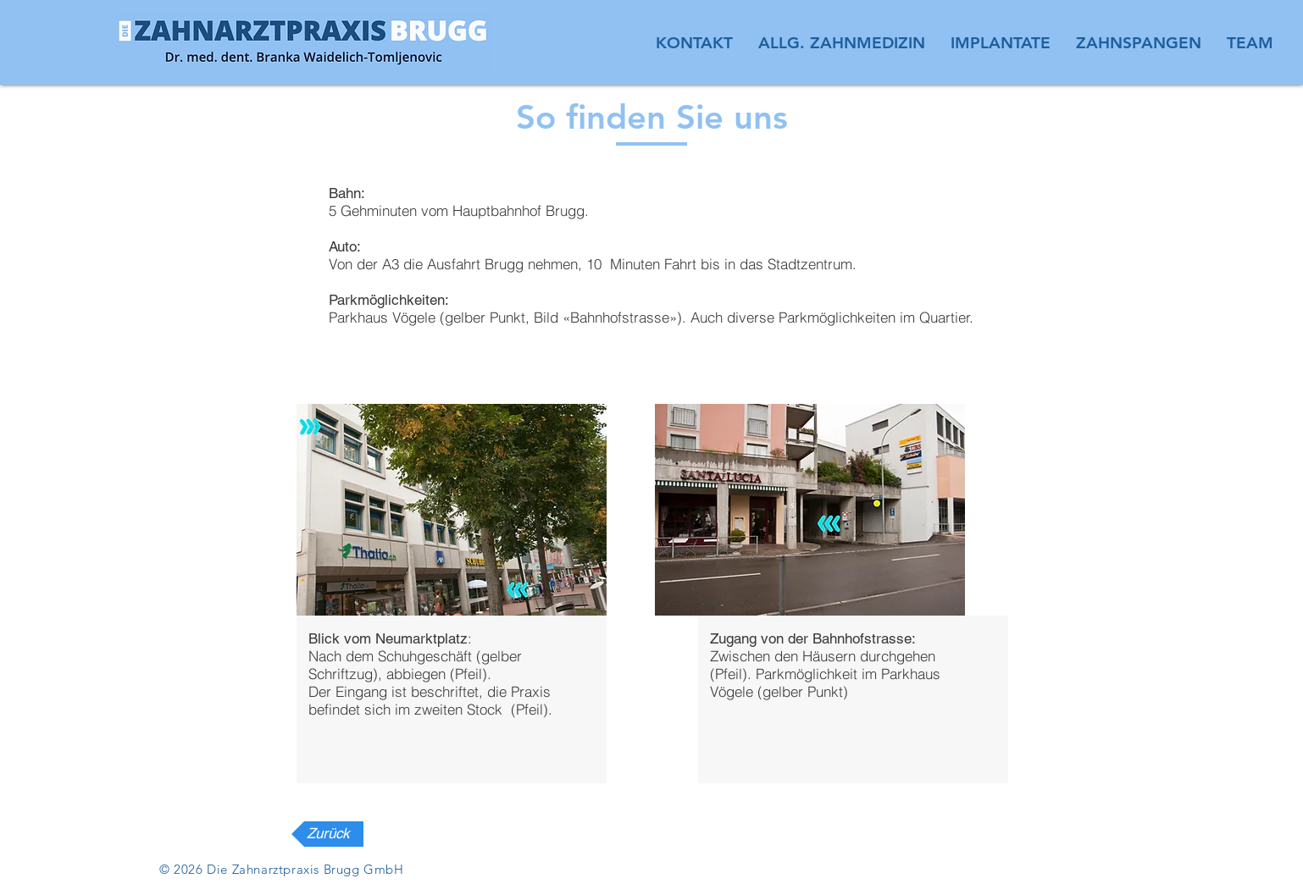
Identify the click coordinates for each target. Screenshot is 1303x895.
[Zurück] (327, 834)
